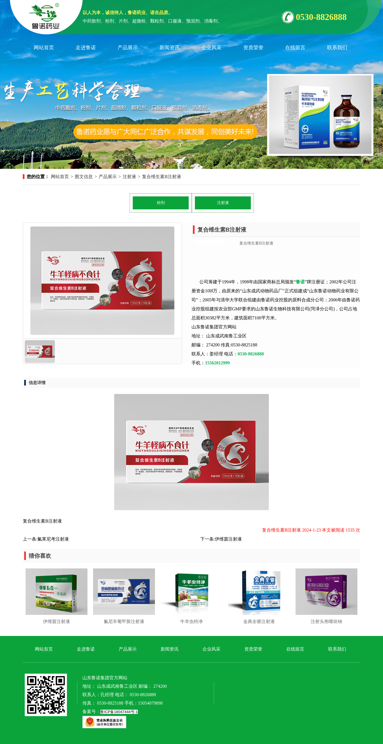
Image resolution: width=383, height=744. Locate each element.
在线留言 (295, 47)
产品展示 (128, 47)
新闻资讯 (169, 47)
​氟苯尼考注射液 (53, 539)
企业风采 (211, 47)
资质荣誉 (253, 47)
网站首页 (44, 47)
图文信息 (84, 176)
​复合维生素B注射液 (161, 176)
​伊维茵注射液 (228, 539)
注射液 (129, 176)
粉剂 (161, 203)
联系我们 (337, 47)
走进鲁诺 (86, 47)
